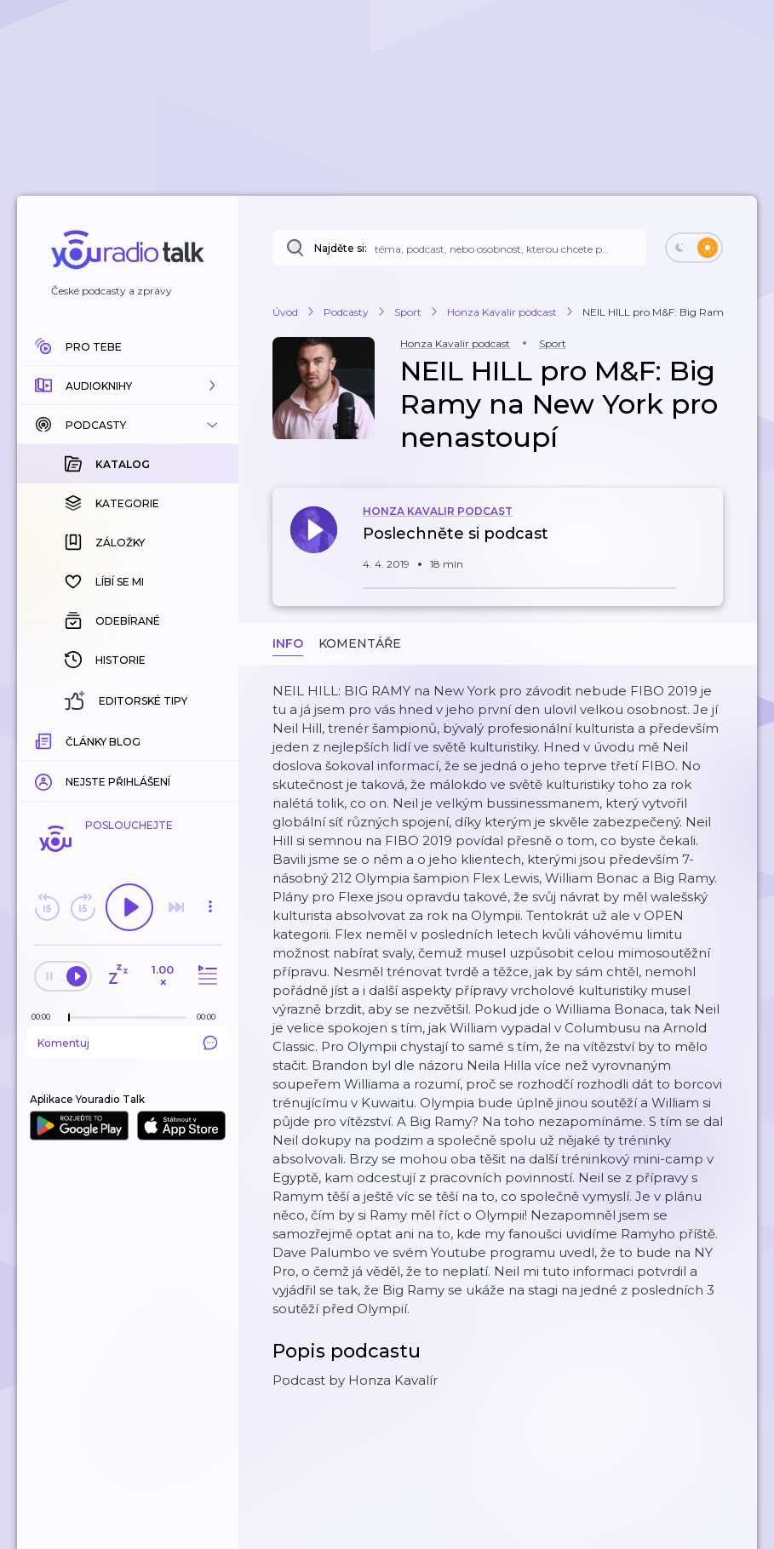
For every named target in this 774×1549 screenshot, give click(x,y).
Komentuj (127, 1042)
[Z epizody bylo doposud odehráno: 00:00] (45, 1016)
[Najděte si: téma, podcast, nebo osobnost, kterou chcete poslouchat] (459, 248)
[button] (127, 385)
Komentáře (359, 643)
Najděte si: (340, 248)
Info (287, 643)
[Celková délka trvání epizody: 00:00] (210, 1016)
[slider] (68, 1017)
